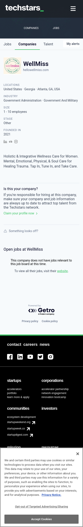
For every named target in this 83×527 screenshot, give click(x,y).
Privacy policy (30, 321)
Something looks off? (21, 231)
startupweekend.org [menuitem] (18, 422)
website (62, 271)
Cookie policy (50, 321)
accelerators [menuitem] (14, 389)
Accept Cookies (41, 521)
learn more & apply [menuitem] (18, 397)
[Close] (78, 455)
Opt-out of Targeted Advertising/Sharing (41, 508)
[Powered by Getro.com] (41, 310)
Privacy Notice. (51, 496)
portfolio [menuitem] (12, 393)
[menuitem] (73, 9)
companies (27, 44)
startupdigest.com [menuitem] (17, 434)
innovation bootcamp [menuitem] (54, 397)
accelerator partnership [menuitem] (55, 389)
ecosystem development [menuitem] (21, 417)
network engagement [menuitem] (54, 393)
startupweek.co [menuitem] (16, 428)
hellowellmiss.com (36, 70)
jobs (7, 44)
